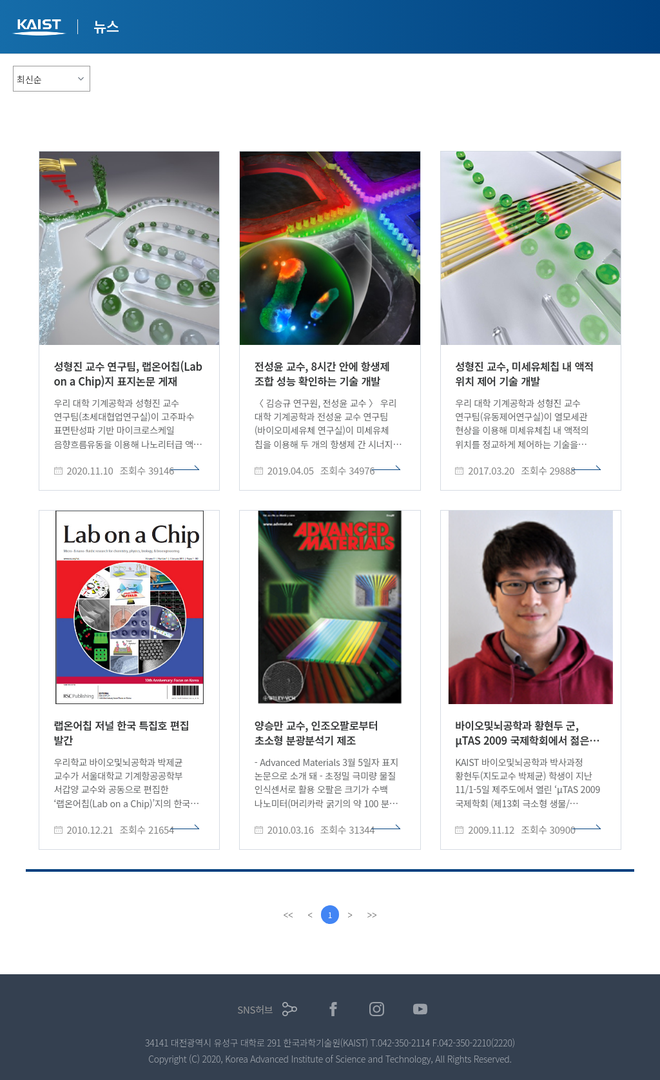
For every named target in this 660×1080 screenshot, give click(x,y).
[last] (372, 915)
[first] (287, 915)
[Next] (350, 915)
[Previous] (309, 915)
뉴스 (106, 25)
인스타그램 (376, 1009)
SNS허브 (255, 1009)
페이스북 (333, 1009)
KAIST (40, 28)
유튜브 (420, 1009)
